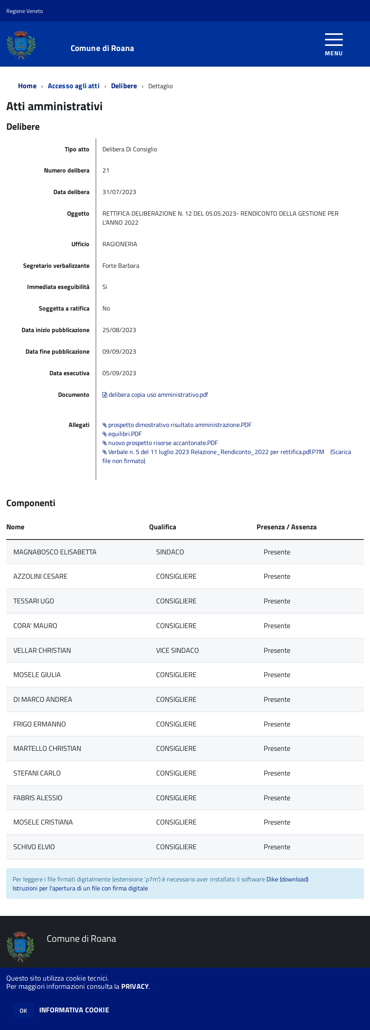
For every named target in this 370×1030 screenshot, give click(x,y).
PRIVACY (135, 986)
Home (27, 85)
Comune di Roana (102, 48)
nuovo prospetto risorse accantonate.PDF (160, 442)
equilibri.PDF (122, 433)
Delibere (124, 85)
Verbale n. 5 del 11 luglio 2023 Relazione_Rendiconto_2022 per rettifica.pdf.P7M (213, 451)
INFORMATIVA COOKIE (74, 1010)
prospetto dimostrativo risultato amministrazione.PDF (177, 424)
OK (23, 1010)
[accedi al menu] (334, 43)
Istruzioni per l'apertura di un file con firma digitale (80, 888)
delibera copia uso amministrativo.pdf (155, 394)
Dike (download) (287, 879)
